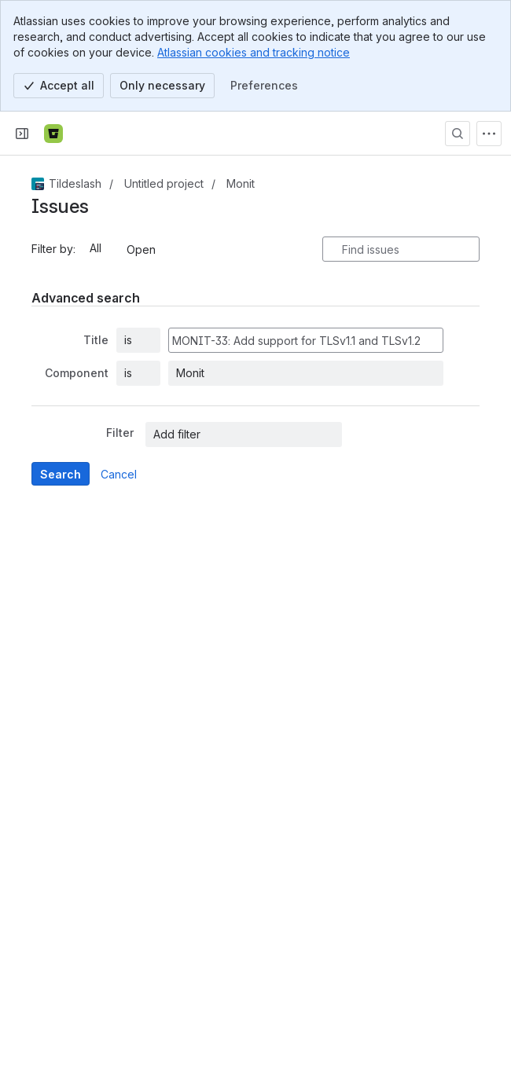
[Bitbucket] (53, 133)
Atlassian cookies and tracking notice (253, 52)
